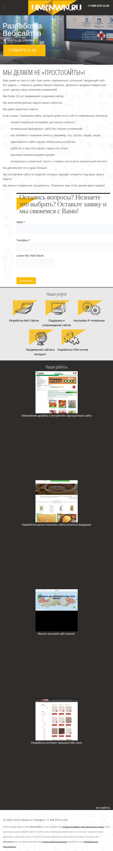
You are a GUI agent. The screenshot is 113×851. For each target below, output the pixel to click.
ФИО (20, 222)
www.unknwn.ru (36, 827)
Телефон (23, 240)
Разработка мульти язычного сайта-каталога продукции (56, 524)
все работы (103, 807)
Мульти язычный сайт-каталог (56, 633)
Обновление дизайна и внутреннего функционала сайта (56, 415)
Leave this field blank (30, 255)
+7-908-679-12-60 (98, 5)
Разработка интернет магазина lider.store (56, 742)
